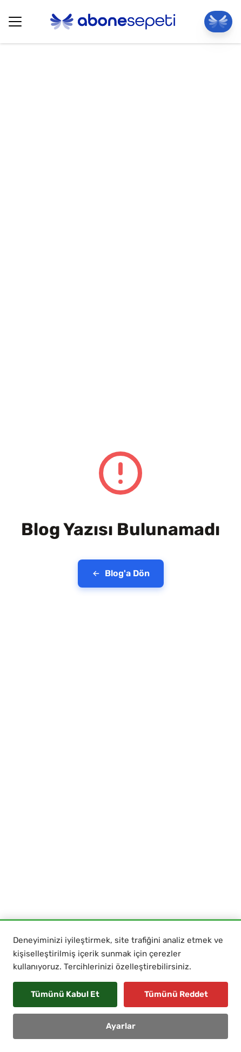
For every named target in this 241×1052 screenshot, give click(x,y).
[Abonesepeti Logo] (113, 21)
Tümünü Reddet (176, 994)
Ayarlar (121, 1026)
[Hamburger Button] (15, 21)
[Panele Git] (218, 21)
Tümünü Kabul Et (65, 994)
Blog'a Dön (121, 573)
